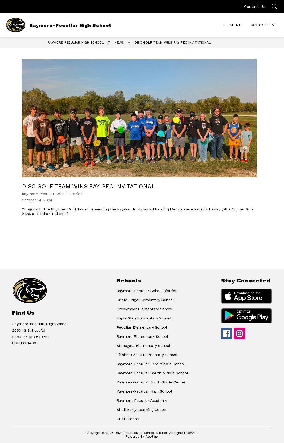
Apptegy (152, 436)
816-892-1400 (24, 343)
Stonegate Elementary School (143, 345)
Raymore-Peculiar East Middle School (151, 364)
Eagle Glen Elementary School (144, 318)
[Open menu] (232, 25)
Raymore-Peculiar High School (76, 42)
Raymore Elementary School (142, 336)
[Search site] (274, 6)
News (119, 42)
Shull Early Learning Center (142, 409)
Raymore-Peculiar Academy (142, 400)
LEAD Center (128, 419)
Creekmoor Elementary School (144, 309)
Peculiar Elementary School (142, 327)
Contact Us (254, 6)
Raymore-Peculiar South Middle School (152, 373)
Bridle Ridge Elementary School (145, 300)
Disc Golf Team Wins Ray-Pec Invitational (172, 42)
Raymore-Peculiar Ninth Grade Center (151, 382)
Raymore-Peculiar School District (147, 291)
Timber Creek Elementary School (147, 355)
